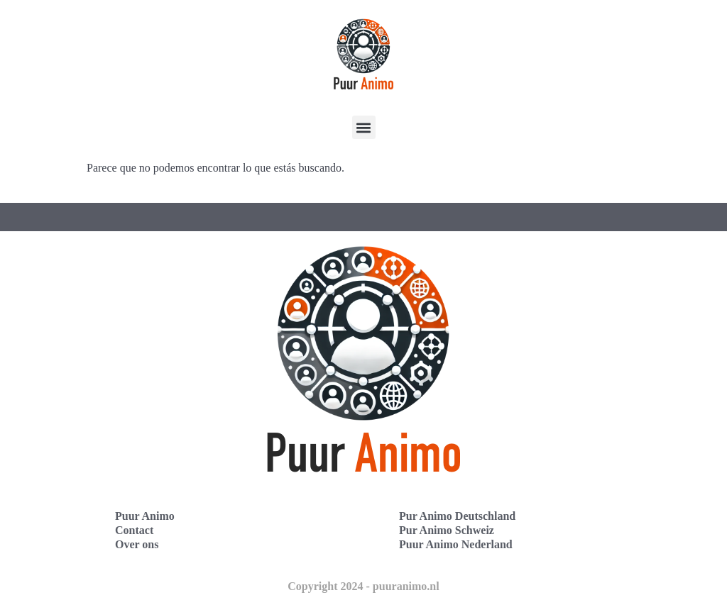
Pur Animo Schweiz (446, 530)
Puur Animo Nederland (456, 544)
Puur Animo (145, 516)
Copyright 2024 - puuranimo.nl (363, 586)
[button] (364, 127)
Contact (134, 530)
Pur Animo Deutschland (457, 516)
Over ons (136, 544)
